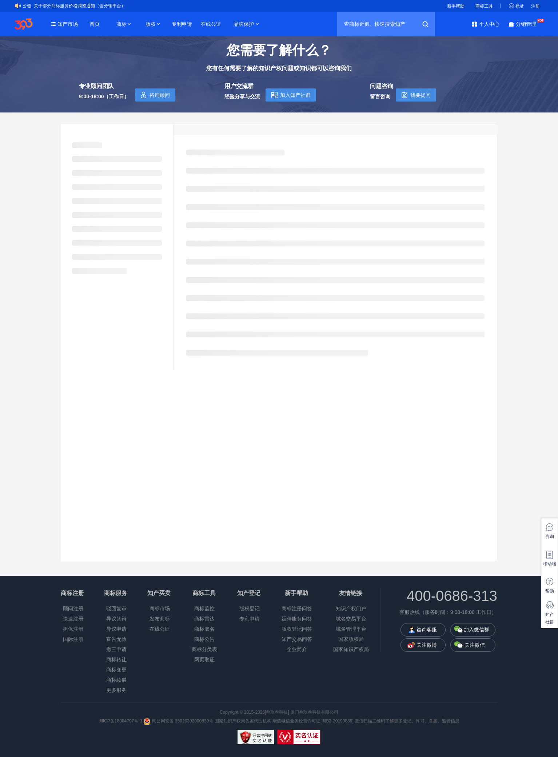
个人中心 (489, 24)
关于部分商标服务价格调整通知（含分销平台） (79, 5)
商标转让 (116, 659)
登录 (519, 6)
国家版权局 (351, 639)
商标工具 (484, 6)
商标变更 (116, 670)
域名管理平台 (351, 629)
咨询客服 (426, 630)
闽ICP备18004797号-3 (121, 721)
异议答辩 (116, 619)
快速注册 (73, 619)
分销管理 (528, 23)
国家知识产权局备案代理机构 (243, 721)
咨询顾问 (160, 95)
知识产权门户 (351, 608)
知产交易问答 (297, 639)
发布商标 (160, 619)
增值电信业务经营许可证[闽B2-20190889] (313, 721)
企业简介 (297, 649)
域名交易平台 (351, 619)
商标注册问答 (297, 608)
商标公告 (204, 639)
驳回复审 (116, 608)
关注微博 (426, 645)
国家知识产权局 (351, 649)
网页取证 (204, 659)
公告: (27, 5)
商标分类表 (204, 649)
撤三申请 (116, 649)
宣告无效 (116, 639)
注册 (535, 6)
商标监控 (204, 608)
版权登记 (249, 608)
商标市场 (160, 608)
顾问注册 (73, 608)
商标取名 (204, 629)
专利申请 (182, 24)
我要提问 (420, 95)
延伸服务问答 (297, 619)
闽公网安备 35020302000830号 (178, 721)
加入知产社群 (295, 95)
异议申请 (116, 629)
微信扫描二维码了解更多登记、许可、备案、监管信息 (407, 721)
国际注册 (73, 639)
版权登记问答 (297, 629)
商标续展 (116, 680)
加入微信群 (476, 630)
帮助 (549, 591)
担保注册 (73, 629)
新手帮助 (456, 6)
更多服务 (116, 690)
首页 (94, 24)
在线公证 (211, 24)
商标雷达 (204, 619)
